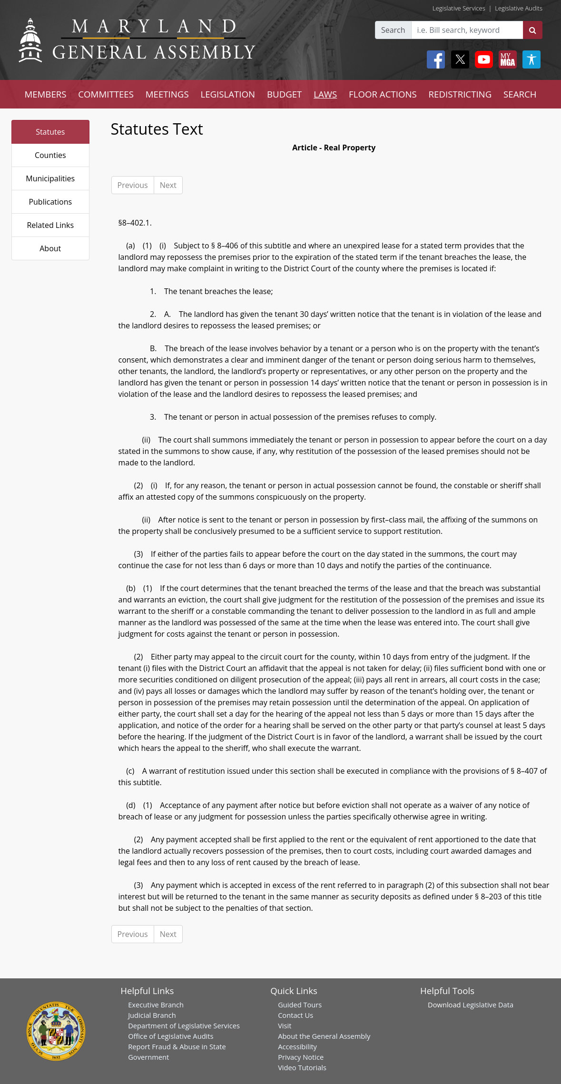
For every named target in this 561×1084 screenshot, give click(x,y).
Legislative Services (459, 8)
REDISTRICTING (460, 94)
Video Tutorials (302, 1067)
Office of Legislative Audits (170, 1036)
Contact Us (295, 1015)
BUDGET (284, 94)
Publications (50, 202)
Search (393, 30)
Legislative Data (488, 1004)
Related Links (50, 225)
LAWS (325, 94)
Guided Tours (300, 1004)
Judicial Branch (152, 1015)
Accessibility (297, 1046)
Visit (284, 1025)
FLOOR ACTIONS (383, 94)
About (50, 248)
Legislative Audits (518, 8)
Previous (133, 185)
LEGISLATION (227, 94)
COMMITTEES (106, 94)
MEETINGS (167, 94)
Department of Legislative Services (184, 1025)
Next (168, 185)
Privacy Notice (301, 1057)
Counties (50, 155)
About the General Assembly (324, 1036)
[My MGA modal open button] (506, 59)
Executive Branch (156, 1004)
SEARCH (519, 94)
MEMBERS (45, 94)
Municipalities (50, 178)
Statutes (50, 132)
